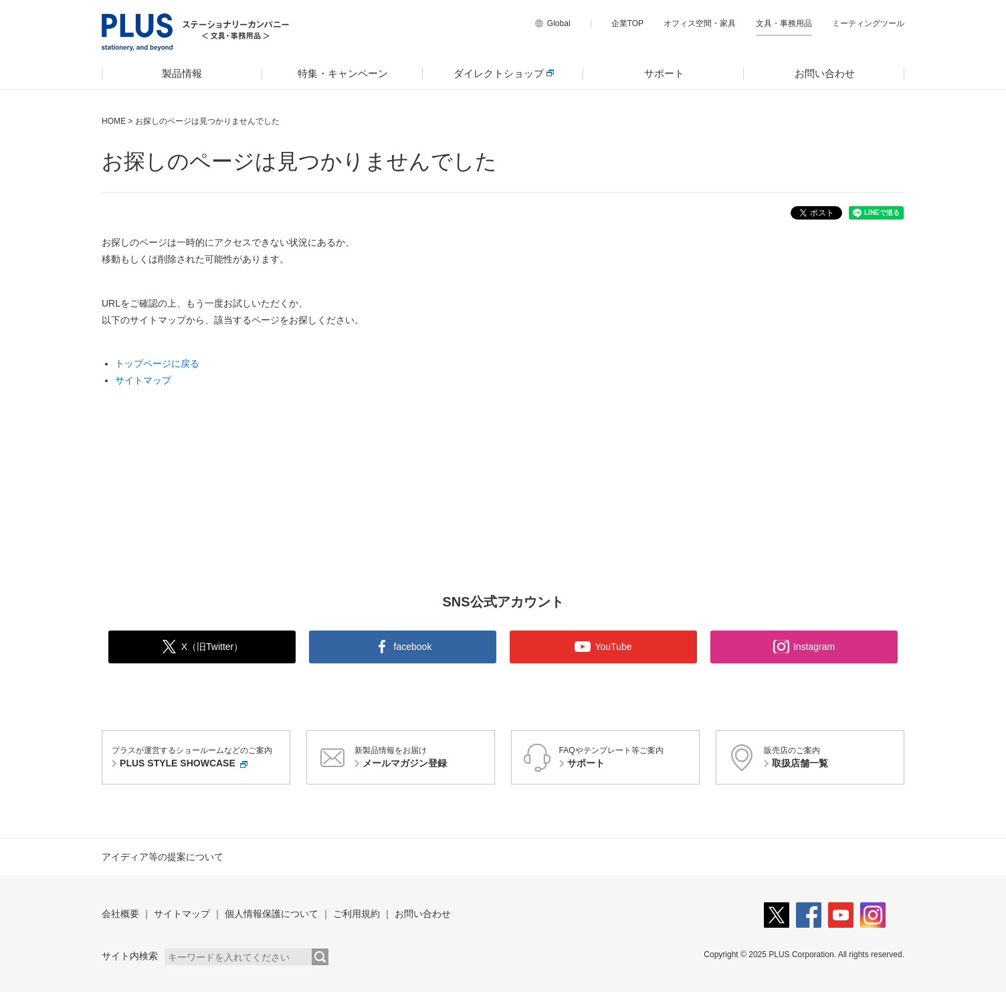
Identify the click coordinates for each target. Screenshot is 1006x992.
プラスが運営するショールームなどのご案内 (199, 758)
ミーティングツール (868, 23)
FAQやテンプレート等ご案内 (627, 758)
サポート (664, 73)
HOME (114, 121)
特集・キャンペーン (343, 73)
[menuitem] (182, 74)
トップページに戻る (157, 363)
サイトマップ (143, 380)
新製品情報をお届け (423, 758)
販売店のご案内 (832, 758)
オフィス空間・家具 (700, 23)
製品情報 (182, 73)
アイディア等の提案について (162, 856)
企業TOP (627, 23)
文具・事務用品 (784, 23)
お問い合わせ (825, 73)
